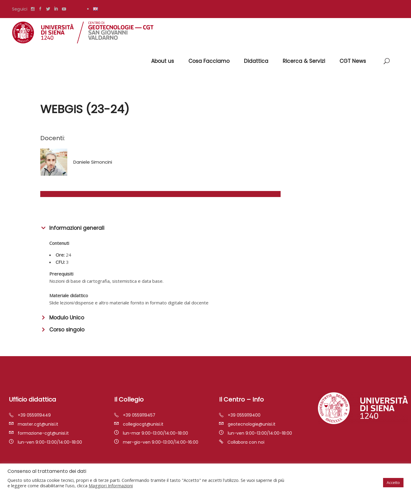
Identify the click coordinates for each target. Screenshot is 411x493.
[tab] (205, 227)
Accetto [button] (393, 482)
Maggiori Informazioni (111, 485)
